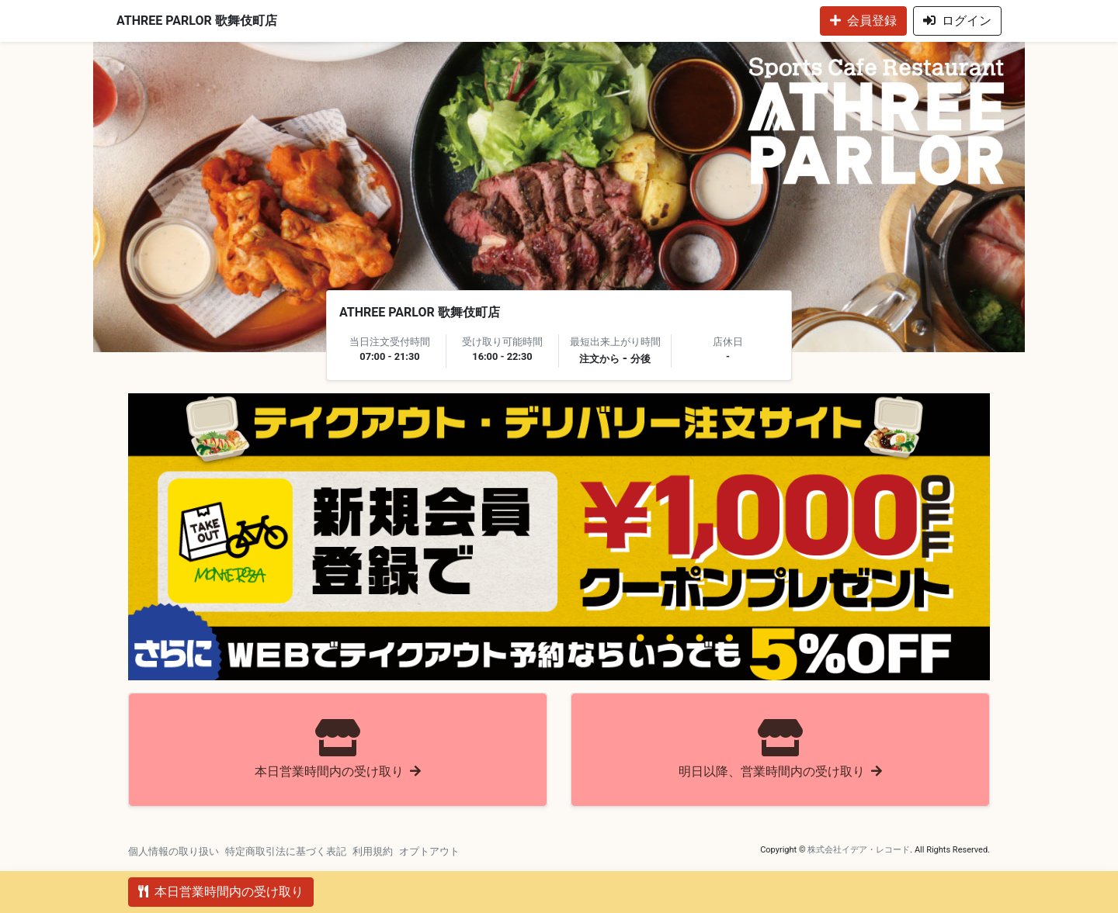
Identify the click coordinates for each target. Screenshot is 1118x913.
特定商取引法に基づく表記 (285, 851)
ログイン (957, 20)
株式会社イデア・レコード (858, 850)
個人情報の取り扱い (173, 851)
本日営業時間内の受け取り (221, 891)
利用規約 (372, 851)
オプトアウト (429, 851)
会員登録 (863, 20)
